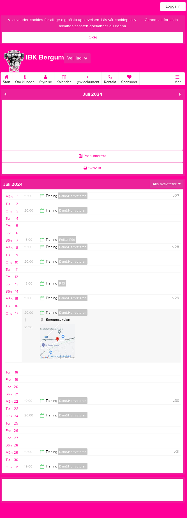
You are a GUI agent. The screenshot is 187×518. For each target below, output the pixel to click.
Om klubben (24, 78)
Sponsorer (129, 78)
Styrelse (45, 78)
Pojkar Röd (67, 239)
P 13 (62, 283)
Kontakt (110, 78)
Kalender (64, 78)
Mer (177, 78)
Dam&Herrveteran (72, 196)
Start (6, 78)
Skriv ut (92, 168)
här (140, 19)
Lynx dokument (87, 78)
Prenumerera (92, 156)
